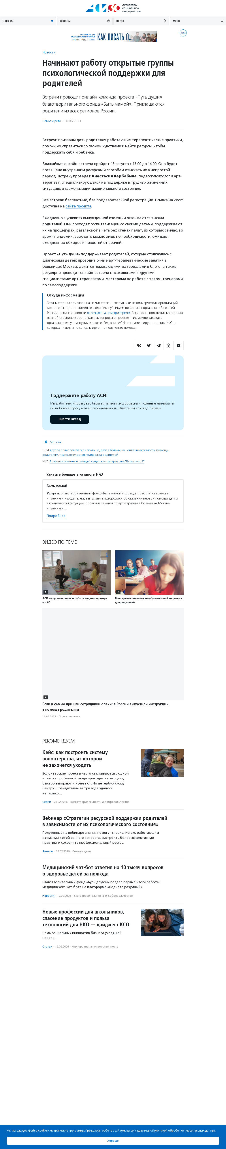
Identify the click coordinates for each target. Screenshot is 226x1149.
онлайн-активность (141, 450)
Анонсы (47, 851)
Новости (48, 52)
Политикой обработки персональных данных (184, 1130)
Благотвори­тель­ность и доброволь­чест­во (100, 801)
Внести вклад (69, 419)
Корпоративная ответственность (95, 946)
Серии (46, 801)
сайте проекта (79, 206)
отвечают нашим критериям (108, 313)
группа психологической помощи (74, 450)
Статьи (47, 946)
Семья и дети (51, 121)
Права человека (69, 716)
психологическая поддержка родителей (89, 454)
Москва (55, 442)
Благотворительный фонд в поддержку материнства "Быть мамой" (97, 461)
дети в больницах (113, 450)
